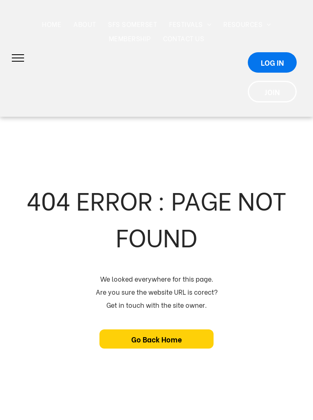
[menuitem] (51, 24)
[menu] (18, 58)
